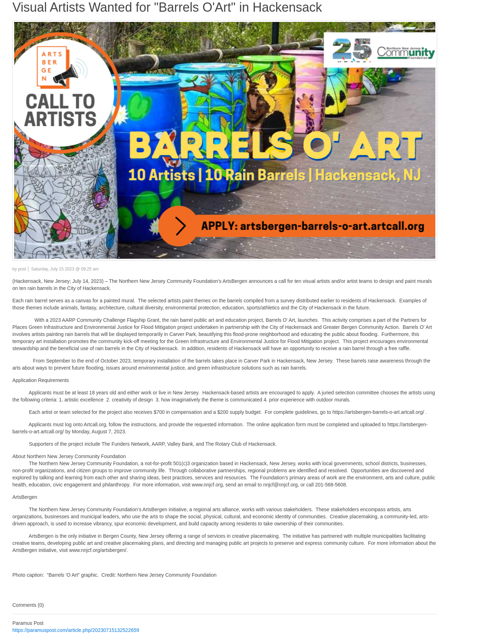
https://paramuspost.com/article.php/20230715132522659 (75, 630)
